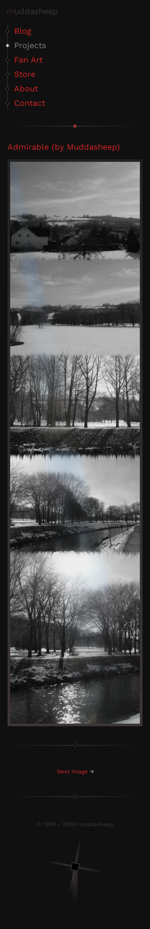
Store (24, 74)
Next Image (72, 771)
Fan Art (28, 60)
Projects (30, 45)
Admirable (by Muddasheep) (64, 147)
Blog (22, 31)
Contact (29, 103)
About (26, 88)
